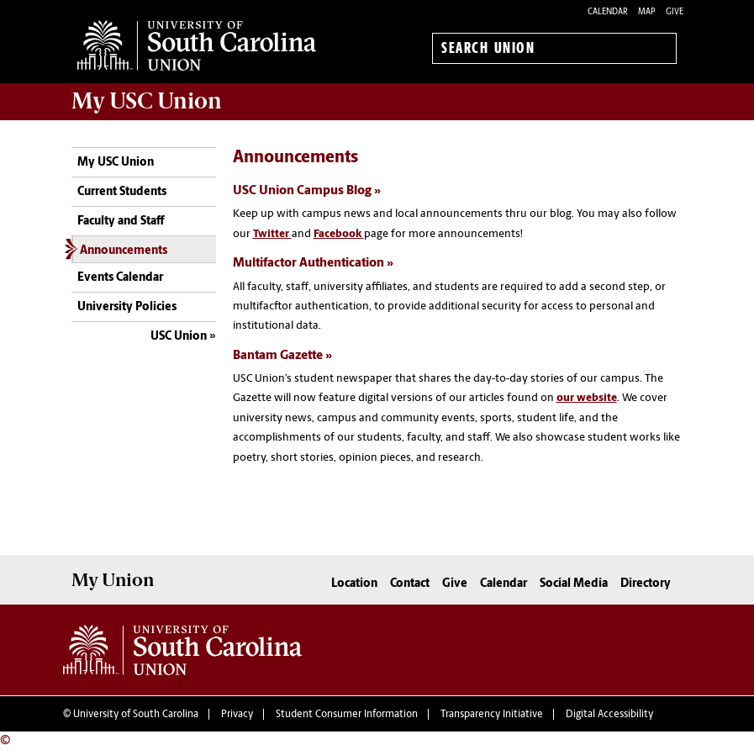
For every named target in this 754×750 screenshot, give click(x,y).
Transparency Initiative (491, 715)
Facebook (339, 234)
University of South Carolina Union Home (196, 45)
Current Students (121, 192)
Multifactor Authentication (308, 263)
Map (647, 12)
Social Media (574, 584)
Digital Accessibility (609, 715)
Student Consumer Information (347, 715)
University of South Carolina (135, 715)
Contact (410, 584)
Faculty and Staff (120, 221)
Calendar (608, 12)
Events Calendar (120, 278)
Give (674, 12)
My (146, 101)
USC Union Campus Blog (302, 191)
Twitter (272, 234)
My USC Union (115, 162)
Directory (645, 584)
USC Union (178, 336)
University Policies (127, 307)
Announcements (123, 251)
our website (586, 398)
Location (354, 584)
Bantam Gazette (278, 356)
